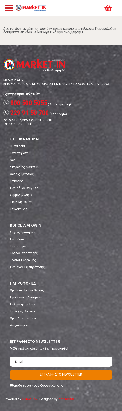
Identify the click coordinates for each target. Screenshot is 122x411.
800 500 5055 (25, 103)
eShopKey (29, 399)
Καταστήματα (19, 153)
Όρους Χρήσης (51, 385)
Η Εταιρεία (17, 146)
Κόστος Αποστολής (24, 253)
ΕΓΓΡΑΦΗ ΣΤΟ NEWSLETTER (61, 374)
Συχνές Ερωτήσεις (23, 232)
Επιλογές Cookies (22, 311)
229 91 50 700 (26, 113)
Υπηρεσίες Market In (24, 167)
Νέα (12, 160)
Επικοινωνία (18, 209)
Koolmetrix (66, 399)
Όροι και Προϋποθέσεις (27, 290)
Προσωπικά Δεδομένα (25, 297)
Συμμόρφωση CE (22, 195)
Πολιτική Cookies (22, 304)
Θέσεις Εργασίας (22, 174)
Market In (30, 8)
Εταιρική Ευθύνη (21, 202)
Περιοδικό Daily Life (24, 188)
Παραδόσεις (18, 239)
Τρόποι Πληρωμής (23, 260)
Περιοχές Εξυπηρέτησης (27, 267)
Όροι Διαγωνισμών (23, 318)
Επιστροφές (18, 246)
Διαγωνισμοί (19, 325)
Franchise (16, 181)
